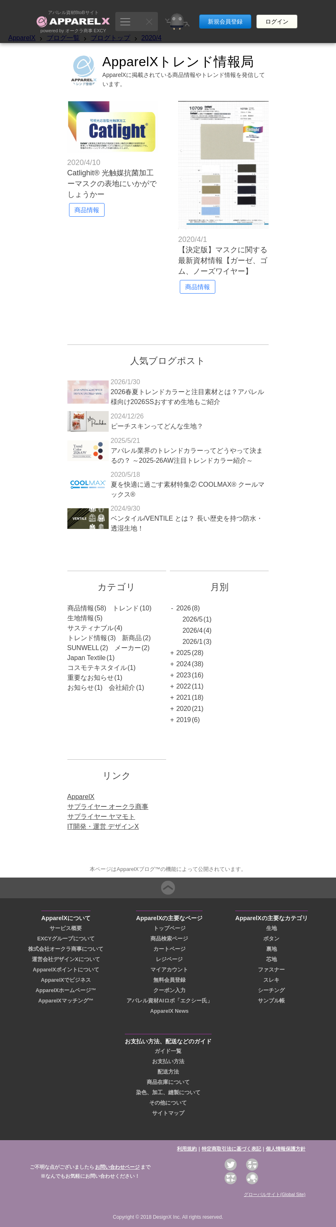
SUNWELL (83, 647)
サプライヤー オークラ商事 (107, 806)
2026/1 (192, 641)
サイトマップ (168, 1113)
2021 (183, 697)
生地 (271, 928)
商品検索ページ (169, 938)
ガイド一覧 (168, 1051)
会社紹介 (122, 687)
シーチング (271, 990)
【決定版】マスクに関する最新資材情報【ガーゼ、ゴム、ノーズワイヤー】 (222, 260)
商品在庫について (168, 1082)
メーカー (127, 647)
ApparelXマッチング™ (65, 1000)
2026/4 (192, 630)
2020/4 (151, 37)
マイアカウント (169, 969)
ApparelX (22, 37)
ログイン (276, 15)
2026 (183, 608)
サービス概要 (66, 928)
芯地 (271, 959)
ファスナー (271, 969)
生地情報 (80, 618)
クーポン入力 (169, 990)
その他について (168, 1103)
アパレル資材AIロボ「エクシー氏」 (169, 1000)
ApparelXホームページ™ (66, 990)
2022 (183, 686)
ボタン (271, 938)
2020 (183, 708)
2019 (183, 719)
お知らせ (80, 687)
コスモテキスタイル (97, 667)
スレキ (271, 980)
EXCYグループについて (66, 938)
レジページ (169, 959)
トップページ (169, 928)
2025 (183, 652)
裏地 (271, 949)
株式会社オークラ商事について (65, 949)
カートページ (169, 949)
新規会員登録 (225, 15)
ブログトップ (110, 37)
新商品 (132, 637)
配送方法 (168, 1072)
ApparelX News (169, 1011)
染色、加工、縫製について (168, 1092)
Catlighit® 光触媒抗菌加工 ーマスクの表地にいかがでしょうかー (112, 184)
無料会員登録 (169, 980)
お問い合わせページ (117, 1167)
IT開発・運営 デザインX (103, 826)
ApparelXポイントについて (66, 969)
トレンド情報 (87, 637)
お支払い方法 (168, 1061)
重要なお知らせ (90, 677)
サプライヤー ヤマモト (101, 816)
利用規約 (187, 1149)
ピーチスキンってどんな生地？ (157, 426)
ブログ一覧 (63, 37)
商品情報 (80, 608)
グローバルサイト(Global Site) (274, 1194)
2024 (183, 663)
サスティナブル (90, 627)
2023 (183, 675)
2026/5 (192, 619)
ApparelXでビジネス (66, 980)
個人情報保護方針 (285, 1149)
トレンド (125, 608)
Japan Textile (86, 657)
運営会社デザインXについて (66, 959)
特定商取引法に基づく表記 (231, 1149)
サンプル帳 (271, 1000)
